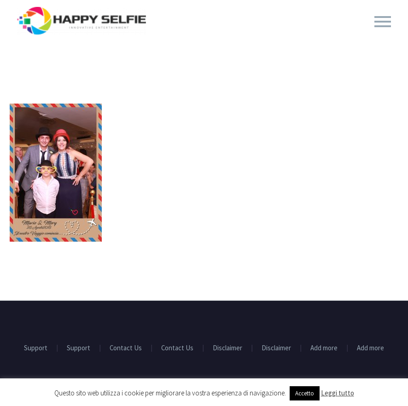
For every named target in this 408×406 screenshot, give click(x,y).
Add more (324, 348)
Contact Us (126, 348)
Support (35, 348)
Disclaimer (227, 348)
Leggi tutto (337, 393)
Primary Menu (382, 21)
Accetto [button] (304, 393)
